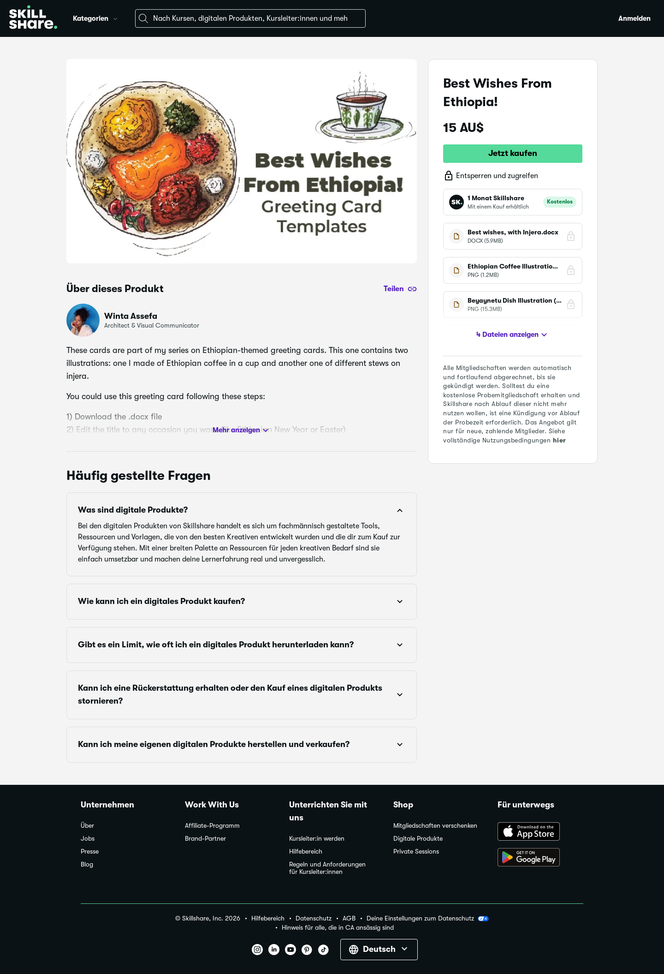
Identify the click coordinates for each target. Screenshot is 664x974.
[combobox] (250, 18)
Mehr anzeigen (242, 430)
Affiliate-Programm (212, 825)
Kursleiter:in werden (316, 838)
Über (87, 825)
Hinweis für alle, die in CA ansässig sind (338, 927)
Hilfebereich (305, 851)
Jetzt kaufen (512, 153)
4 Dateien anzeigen (513, 335)
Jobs (88, 838)
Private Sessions (416, 851)
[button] (115, 17)
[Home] (33, 18)
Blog (87, 864)
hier (559, 440)
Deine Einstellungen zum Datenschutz (428, 918)
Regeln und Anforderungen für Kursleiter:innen (327, 868)
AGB (349, 918)
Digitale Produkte (418, 838)
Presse (90, 851)
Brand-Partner (205, 838)
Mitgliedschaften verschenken (435, 825)
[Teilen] (400, 288)
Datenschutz (314, 918)
